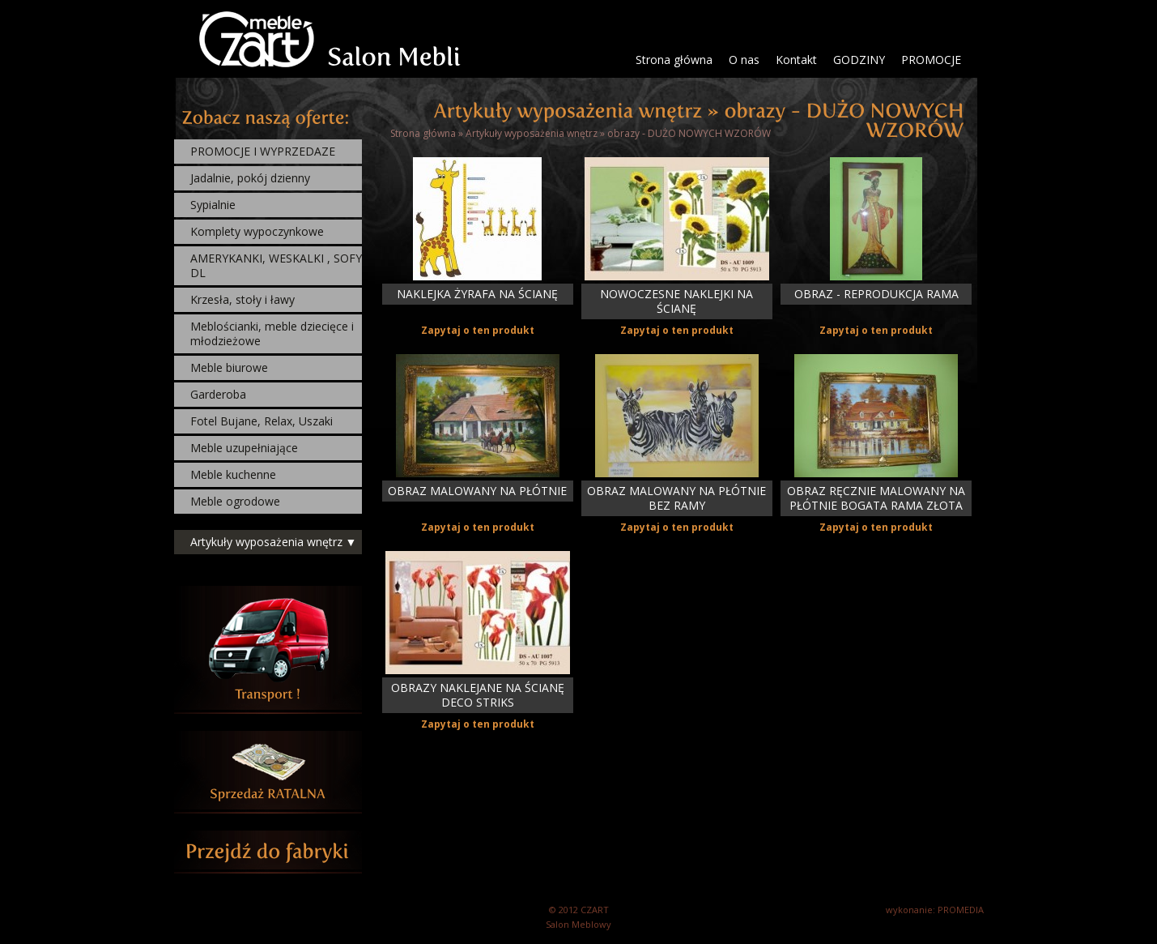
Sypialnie (213, 204)
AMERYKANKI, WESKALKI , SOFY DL (276, 265)
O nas (744, 59)
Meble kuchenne (233, 474)
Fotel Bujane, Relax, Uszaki (261, 421)
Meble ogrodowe (235, 501)
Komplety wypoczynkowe (257, 231)
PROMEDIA (961, 909)
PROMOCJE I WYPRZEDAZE (262, 151)
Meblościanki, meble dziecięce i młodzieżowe (272, 333)
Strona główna (674, 59)
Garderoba (218, 394)
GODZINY (859, 59)
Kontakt (796, 59)
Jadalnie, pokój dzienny (250, 178)
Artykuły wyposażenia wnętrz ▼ (273, 541)
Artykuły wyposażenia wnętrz (532, 133)
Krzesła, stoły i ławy (242, 299)
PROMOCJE (931, 59)
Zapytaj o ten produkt (477, 330)
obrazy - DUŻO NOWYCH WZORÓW (689, 133)
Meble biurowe (229, 367)
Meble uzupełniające (244, 447)
